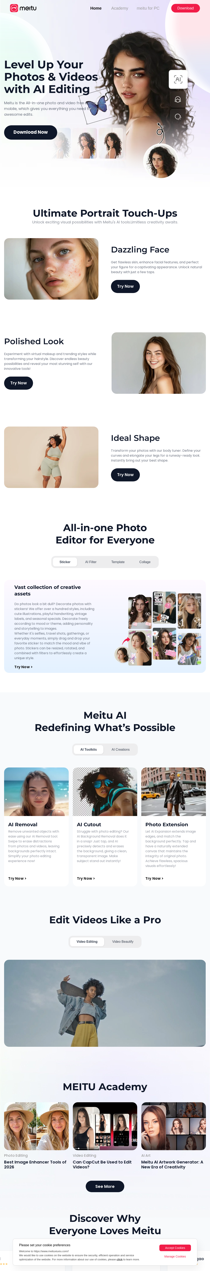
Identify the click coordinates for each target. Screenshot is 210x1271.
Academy (119, 8)
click (119, 1259)
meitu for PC (148, 8)
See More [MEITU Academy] (105, 1186)
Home (96, 8)
